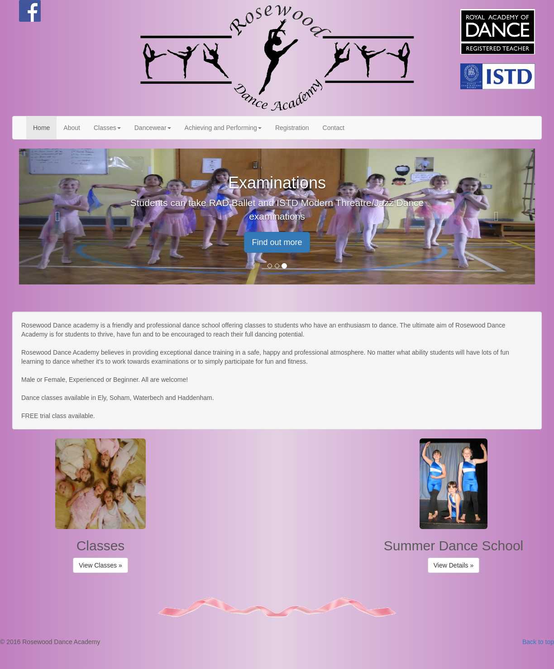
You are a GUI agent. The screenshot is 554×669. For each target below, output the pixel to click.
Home (41, 127)
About (71, 127)
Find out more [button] (277, 242)
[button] (57, 216)
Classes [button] (107, 127)
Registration (292, 127)
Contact (333, 127)
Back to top (538, 641)
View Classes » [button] (100, 565)
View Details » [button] (453, 565)
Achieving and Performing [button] (223, 127)
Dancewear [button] (152, 127)
